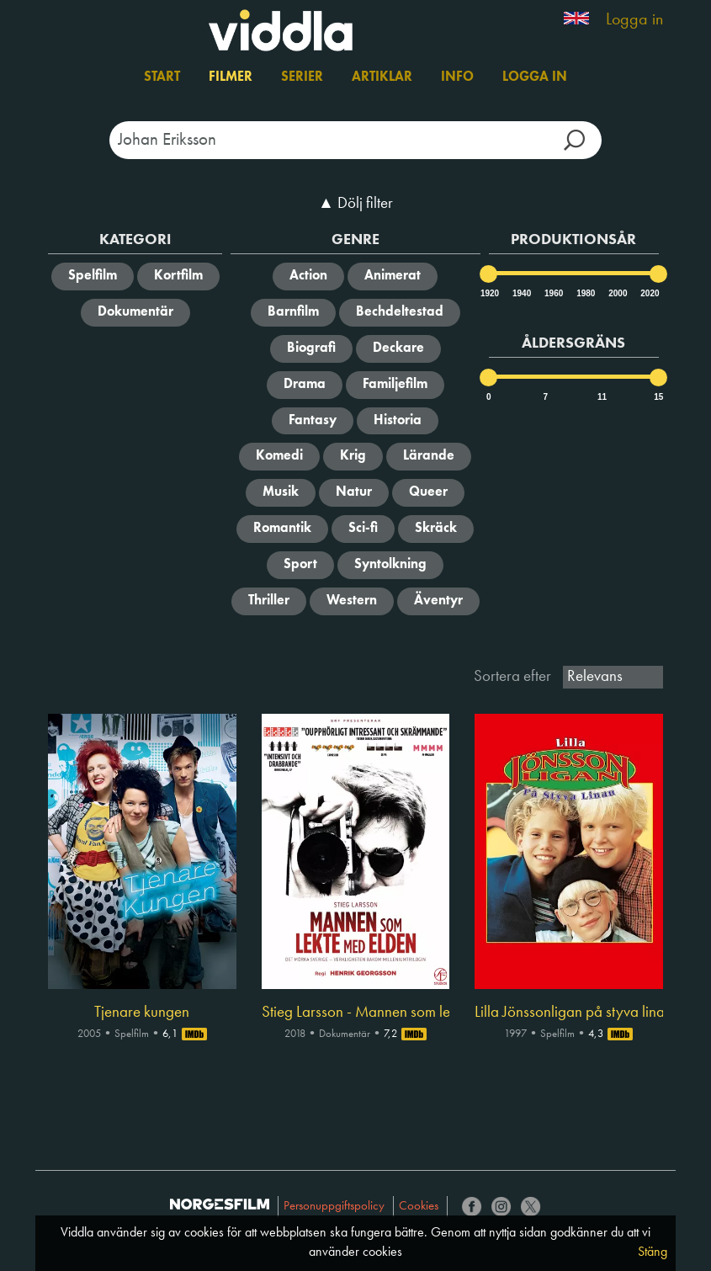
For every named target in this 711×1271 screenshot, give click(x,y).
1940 (520, 293)
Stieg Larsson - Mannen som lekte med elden (355, 1012)
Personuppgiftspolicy (334, 1206)
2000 (616, 293)
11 (602, 397)
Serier (302, 77)
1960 (552, 293)
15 (658, 397)
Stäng (652, 1252)
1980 (584, 293)
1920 (488, 293)
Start (162, 77)
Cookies (418, 1206)
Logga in (634, 20)
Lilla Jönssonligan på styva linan (568, 1012)
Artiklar (382, 77)
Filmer (230, 77)
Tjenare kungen (141, 1012)
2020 (648, 293)
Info (457, 77)
